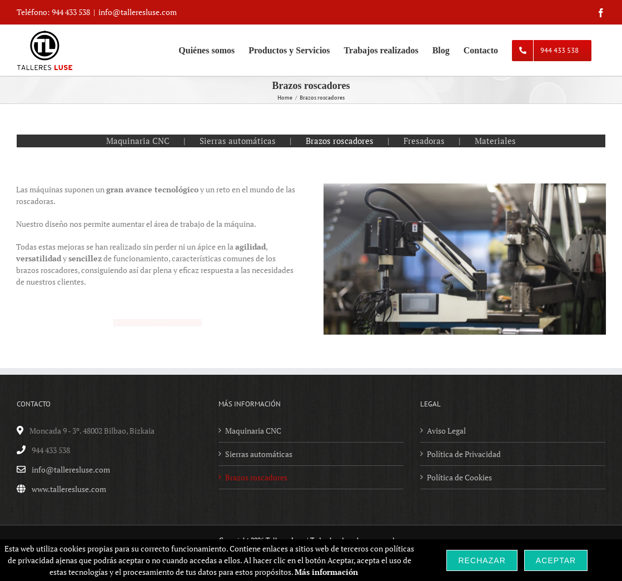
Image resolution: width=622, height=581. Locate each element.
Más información (326, 572)
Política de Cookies (459, 477)
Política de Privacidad (464, 454)
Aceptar (556, 560)
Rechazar (481, 560)
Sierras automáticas (238, 140)
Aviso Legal (446, 430)
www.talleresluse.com (69, 489)
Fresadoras (424, 140)
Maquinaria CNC (138, 140)
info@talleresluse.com (137, 12)
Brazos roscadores (340, 140)
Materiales (495, 140)
